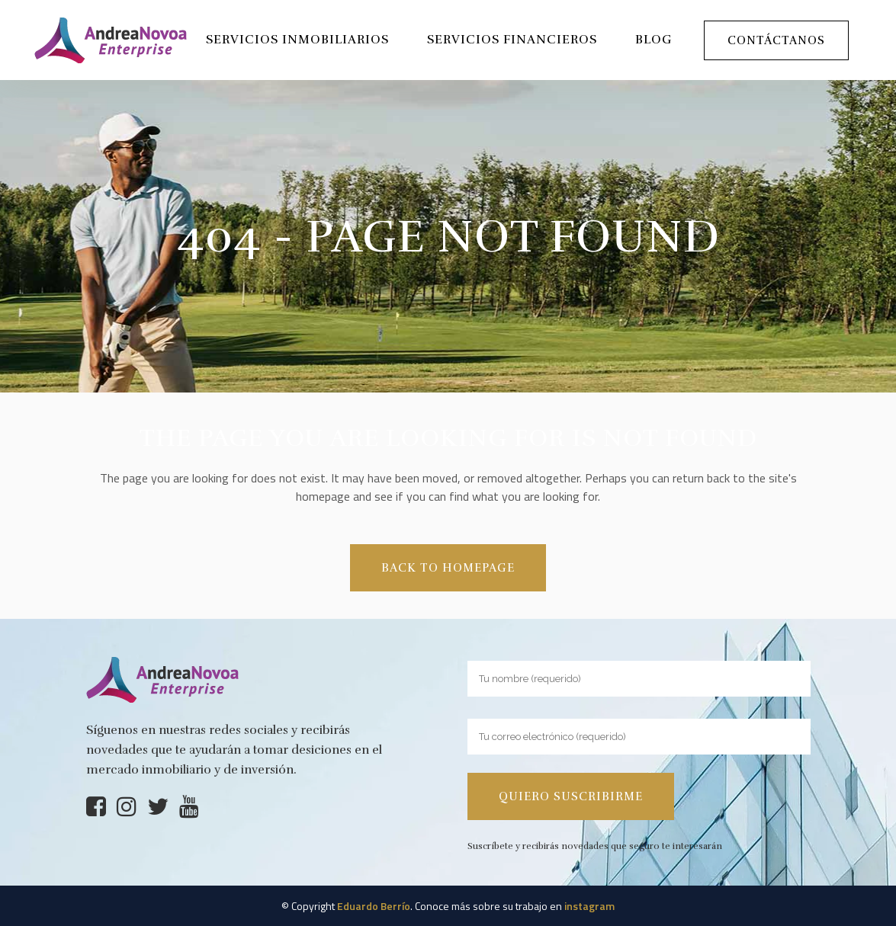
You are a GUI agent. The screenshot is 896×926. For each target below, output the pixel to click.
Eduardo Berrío (373, 906)
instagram (589, 906)
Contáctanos (776, 40)
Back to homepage (448, 568)
